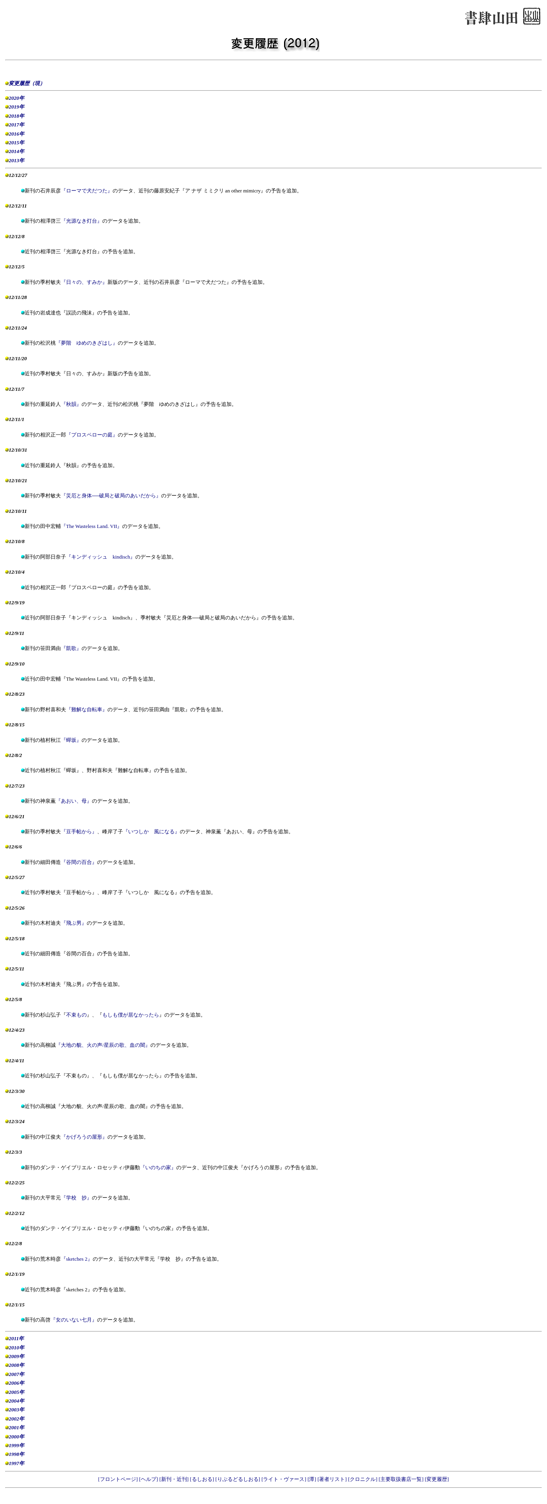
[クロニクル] (363, 1479)
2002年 (16, 1419)
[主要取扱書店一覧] (402, 1479)
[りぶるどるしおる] (238, 1479)
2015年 (16, 143)
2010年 (16, 1348)
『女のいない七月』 (74, 1320)
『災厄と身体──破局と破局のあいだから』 (111, 496)
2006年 (16, 1383)
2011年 (16, 1338)
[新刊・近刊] (174, 1479)
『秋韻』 (71, 404)
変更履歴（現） (27, 83)
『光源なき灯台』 (81, 221)
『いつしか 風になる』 (151, 831)
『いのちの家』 (158, 1167)
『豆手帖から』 (79, 831)
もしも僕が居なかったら (130, 1015)
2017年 (16, 125)
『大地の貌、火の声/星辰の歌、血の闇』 (103, 1045)
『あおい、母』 (74, 801)
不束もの (76, 1015)
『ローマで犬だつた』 (87, 191)
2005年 (16, 1392)
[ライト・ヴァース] (284, 1479)
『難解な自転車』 (86, 709)
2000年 (16, 1437)
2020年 (16, 98)
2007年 (16, 1374)
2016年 (16, 134)
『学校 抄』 (76, 1198)
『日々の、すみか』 (84, 282)
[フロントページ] (118, 1479)
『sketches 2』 (77, 1259)
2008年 (16, 1365)
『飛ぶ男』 (74, 923)
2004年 (16, 1401)
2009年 (16, 1356)
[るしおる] (202, 1479)
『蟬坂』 (71, 740)
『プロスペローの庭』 (92, 435)
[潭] (312, 1479)
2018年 (16, 116)
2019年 (16, 107)
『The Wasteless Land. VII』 (91, 526)
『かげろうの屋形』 (84, 1137)
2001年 (16, 1427)
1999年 (16, 1445)
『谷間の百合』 (79, 862)
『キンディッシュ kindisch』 (100, 557)
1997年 (16, 1463)
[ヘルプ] (149, 1479)
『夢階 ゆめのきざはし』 (87, 343)
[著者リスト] (332, 1479)
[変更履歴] (437, 1479)
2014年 (16, 151)
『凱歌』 (71, 648)
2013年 (16, 160)
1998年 (16, 1454)
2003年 (16, 1410)
